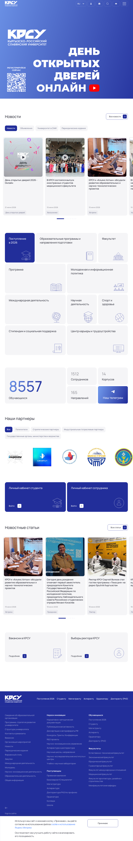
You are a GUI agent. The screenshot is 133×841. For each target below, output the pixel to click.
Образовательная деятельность (20, 776)
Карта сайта (10, 813)
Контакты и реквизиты (15, 733)
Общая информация (14, 780)
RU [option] (78, 3)
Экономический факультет (101, 757)
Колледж (51, 801)
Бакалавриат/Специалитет (59, 779)
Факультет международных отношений (107, 770)
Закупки (9, 759)
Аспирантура (53, 788)
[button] (60, 218)
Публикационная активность (60, 726)
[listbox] (81, 3)
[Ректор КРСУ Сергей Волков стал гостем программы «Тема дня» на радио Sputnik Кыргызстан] (107, 575)
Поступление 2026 (97, 719)
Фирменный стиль (13, 754)
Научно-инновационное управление (64, 743)
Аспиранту (94, 732)
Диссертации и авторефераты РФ (62, 731)
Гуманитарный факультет (101, 765)
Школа (50, 805)
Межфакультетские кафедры (102, 785)
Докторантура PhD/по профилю (62, 792)
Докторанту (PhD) (97, 741)
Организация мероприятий (18, 742)
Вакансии (9, 737)
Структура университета (17, 729)
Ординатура (53, 796)
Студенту (93, 724)
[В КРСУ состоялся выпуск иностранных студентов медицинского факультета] (65, 176)
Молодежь (10, 767)
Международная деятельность (20, 763)
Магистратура (54, 784)
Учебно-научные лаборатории (61, 763)
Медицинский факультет (100, 774)
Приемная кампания (56, 775)
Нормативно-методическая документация (60, 721)
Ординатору (95, 736)
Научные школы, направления (61, 752)
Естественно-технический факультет (106, 753)
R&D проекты (53, 739)
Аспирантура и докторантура (61, 748)
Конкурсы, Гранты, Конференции (62, 735)
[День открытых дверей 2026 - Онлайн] (23, 176)
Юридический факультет (100, 761)
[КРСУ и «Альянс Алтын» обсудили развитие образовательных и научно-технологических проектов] (107, 176)
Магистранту (95, 728)
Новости (9, 746)
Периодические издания (16, 750)
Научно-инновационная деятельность (23, 771)
